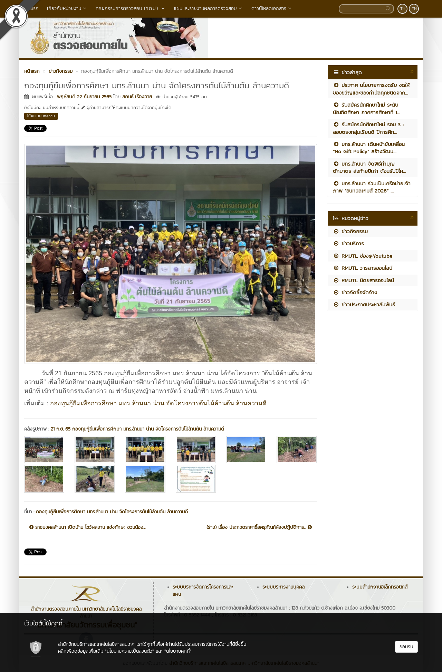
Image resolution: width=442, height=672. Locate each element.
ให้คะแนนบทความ (41, 116)
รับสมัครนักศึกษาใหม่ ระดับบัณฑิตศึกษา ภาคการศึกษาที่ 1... (366, 108)
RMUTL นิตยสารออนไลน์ (363, 280)
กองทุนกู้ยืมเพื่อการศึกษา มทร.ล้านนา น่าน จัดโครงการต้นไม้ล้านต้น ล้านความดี (158, 403)
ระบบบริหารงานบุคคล (283, 587)
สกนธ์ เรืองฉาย (137, 96)
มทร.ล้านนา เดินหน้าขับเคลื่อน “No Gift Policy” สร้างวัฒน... (369, 147)
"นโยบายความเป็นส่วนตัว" (129, 651)
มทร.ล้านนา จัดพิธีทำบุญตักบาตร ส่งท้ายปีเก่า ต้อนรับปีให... (369, 167)
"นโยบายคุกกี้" (178, 651)
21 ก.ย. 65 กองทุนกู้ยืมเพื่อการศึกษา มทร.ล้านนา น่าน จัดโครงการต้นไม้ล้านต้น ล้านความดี (137, 429)
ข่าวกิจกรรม (350, 231)
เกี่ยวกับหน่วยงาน (67, 8)
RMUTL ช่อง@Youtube (362, 256)
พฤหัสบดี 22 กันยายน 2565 (84, 96)
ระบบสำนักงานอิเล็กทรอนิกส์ (379, 587)
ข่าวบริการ (348, 243)
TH (402, 9)
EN (414, 9)
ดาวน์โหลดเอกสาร (271, 8)
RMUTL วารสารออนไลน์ (362, 268)
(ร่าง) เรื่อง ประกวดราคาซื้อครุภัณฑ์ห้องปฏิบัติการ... (259, 527)
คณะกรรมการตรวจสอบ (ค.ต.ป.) (131, 8)
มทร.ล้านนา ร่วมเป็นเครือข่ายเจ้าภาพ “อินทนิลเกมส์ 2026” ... (372, 187)
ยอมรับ (406, 646)
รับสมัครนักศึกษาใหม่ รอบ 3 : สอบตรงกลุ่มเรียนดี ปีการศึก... (368, 128)
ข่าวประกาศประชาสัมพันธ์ (364, 304)
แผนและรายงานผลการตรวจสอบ (208, 8)
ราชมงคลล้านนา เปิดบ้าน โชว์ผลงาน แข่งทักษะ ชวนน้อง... (87, 527)
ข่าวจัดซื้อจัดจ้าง (355, 292)
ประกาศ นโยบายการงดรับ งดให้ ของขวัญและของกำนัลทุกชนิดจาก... (371, 88)
